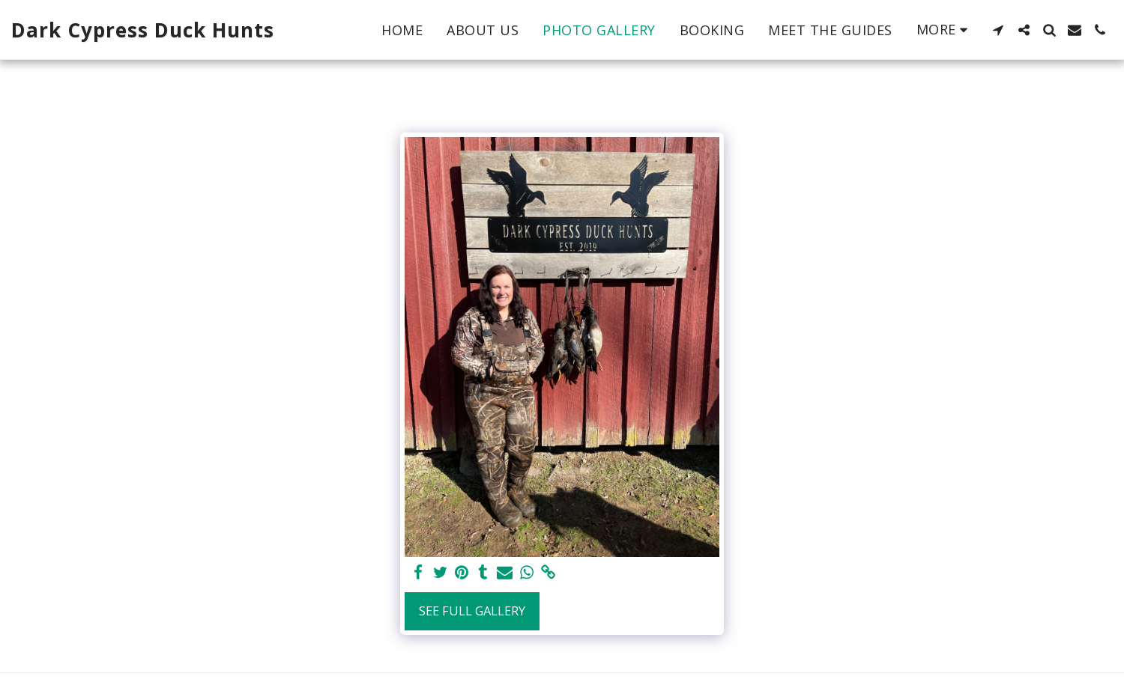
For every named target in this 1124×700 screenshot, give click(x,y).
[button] (998, 30)
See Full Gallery (472, 610)
